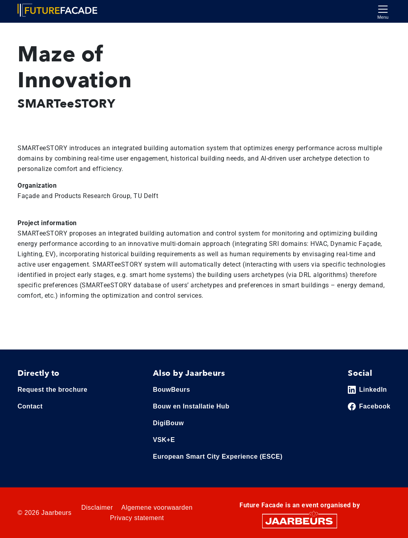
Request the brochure (52, 389)
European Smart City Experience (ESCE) (217, 456)
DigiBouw (168, 423)
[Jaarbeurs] (299, 520)
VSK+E (164, 439)
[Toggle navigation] (382, 11)
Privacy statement (137, 517)
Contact (30, 406)
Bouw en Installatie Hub (191, 406)
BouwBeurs (171, 389)
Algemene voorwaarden (157, 507)
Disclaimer (97, 507)
